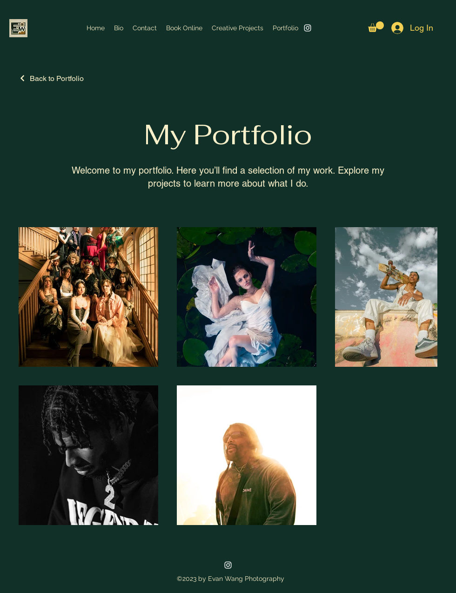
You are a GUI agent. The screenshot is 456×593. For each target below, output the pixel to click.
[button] (376, 26)
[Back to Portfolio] (51, 78)
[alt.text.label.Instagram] (307, 28)
